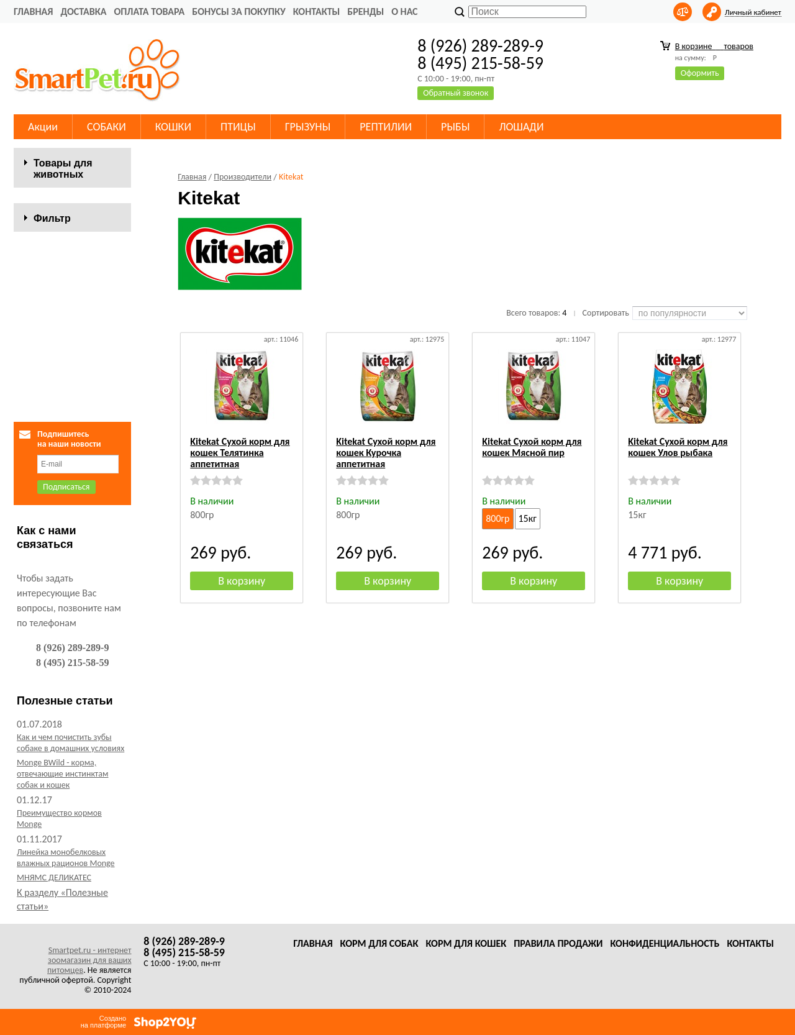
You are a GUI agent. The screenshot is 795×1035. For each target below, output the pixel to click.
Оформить (700, 73)
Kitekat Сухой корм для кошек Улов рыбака (677, 446)
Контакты (316, 11)
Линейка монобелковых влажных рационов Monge (66, 858)
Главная (33, 11)
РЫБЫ (455, 127)
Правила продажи (558, 943)
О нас (404, 11)
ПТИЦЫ (238, 127)
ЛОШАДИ (521, 127)
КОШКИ (173, 127)
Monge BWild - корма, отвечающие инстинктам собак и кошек (62, 773)
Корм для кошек (465, 943)
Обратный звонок (455, 93)
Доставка (83, 11)
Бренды (365, 11)
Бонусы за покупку (238, 11)
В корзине (714, 46)
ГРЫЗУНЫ (308, 127)
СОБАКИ (106, 127)
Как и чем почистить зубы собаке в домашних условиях (70, 743)
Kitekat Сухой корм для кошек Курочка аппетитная (385, 452)
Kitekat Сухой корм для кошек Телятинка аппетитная (239, 452)
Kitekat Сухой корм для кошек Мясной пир (531, 446)
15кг (528, 518)
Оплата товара (149, 11)
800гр (497, 518)
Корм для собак (379, 943)
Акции (43, 127)
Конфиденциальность (664, 943)
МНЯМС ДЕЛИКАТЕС (54, 877)
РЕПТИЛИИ (386, 127)
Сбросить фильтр (72, 379)
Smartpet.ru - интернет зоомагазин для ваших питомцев (89, 960)
